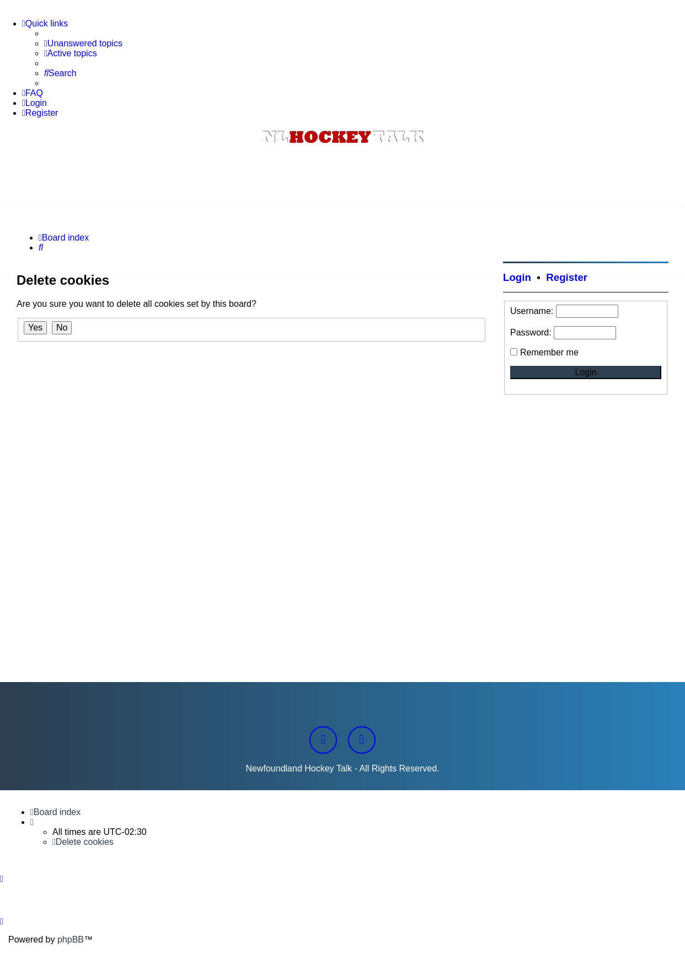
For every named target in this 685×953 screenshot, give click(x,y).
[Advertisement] (342, 177)
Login (517, 277)
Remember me (549, 352)
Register (566, 277)
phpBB (70, 939)
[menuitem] (83, 44)
